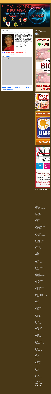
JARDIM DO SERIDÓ (39, 280)
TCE (37, 357)
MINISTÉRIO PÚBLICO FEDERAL (41, 295)
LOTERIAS (38, 289)
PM (36, 320)
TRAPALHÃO (38, 367)
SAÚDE (37, 340)
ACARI (37, 205)
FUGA (37, 266)
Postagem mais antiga (27, 87)
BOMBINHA (38, 219)
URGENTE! (38, 375)
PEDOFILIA (38, 315)
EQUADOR (38, 253)
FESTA (37, 261)
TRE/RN (37, 368)
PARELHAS (38, 313)
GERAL (37, 268)
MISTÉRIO (38, 296)
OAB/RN (37, 310)
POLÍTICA (37, 324)
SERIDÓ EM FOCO (39, 348)
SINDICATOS (38, 349)
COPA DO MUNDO (39, 232)
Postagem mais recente (7, 87)
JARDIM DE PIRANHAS (40, 279)
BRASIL (37, 220)
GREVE (37, 269)
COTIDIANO (38, 234)
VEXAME (37, 380)
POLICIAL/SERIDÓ (8, 56)
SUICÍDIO (37, 355)
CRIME (37, 236)
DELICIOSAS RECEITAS (40, 240)
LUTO (37, 290)
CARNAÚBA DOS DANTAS (40, 226)
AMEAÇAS (38, 213)
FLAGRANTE (38, 263)
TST (37, 371)
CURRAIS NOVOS (39, 239)
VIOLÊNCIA (38, 381)
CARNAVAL (38, 227)
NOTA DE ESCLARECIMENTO (41, 306)
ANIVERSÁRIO (38, 214)
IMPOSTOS (38, 273)
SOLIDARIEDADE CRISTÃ (40, 351)
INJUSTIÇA (38, 276)
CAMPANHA (38, 222)
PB (36, 314)
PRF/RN (37, 330)
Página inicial (17, 87)
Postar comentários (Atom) (9, 89)
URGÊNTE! (38, 376)
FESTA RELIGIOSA (39, 262)
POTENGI (37, 329)
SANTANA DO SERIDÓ (39, 337)
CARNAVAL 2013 (38, 228)
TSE (37, 370)
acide (37, 206)
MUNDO (37, 300)
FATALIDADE (38, 259)
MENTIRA (37, 293)
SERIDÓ (37, 347)
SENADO (37, 344)
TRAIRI (37, 364)
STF (37, 353)
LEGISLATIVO (38, 286)
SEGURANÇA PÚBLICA (40, 343)
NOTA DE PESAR (39, 307)
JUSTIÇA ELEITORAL (39, 283)
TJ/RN (37, 362)
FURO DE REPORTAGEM (40, 267)
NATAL (37, 301)
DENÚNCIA (38, 241)
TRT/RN (37, 369)
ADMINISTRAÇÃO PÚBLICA (40, 208)
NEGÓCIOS (38, 303)
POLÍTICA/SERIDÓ (39, 328)
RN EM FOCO (38, 336)
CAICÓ (37, 221)
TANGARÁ (37, 356)
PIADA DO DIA (38, 317)
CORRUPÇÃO (38, 233)
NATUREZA (38, 302)
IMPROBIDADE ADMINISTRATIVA (41, 275)
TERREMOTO (38, 361)
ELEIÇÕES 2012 (38, 248)
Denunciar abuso (38, 383)
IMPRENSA (38, 274)
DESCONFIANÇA (39, 242)
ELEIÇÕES (38, 247)
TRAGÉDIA (38, 363)
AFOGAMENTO (38, 209)
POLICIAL (37, 322)
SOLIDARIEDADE (39, 350)
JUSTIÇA (37, 282)
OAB (37, 308)
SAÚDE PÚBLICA (39, 341)
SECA (37, 342)
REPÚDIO (37, 335)
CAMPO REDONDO (39, 225)
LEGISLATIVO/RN (39, 288)
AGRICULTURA (38, 212)
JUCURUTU (38, 281)
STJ (36, 354)
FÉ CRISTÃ (38, 260)
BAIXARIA (37, 215)
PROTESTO (38, 333)
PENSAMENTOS (38, 316)
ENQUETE (38, 252)
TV (36, 374)
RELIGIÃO (37, 334)
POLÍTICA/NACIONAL (39, 327)
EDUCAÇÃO (38, 246)
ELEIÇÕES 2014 (38, 249)
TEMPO (37, 360)
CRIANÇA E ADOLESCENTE (40, 235)
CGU (37, 229)
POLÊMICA (38, 321)
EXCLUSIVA (38, 256)
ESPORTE (37, 254)
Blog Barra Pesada (8, 6)
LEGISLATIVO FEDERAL (40, 287)
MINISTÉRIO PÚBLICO (39, 294)
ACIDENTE (38, 207)
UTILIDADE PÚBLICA (39, 377)
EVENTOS (37, 255)
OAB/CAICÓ (38, 309)
